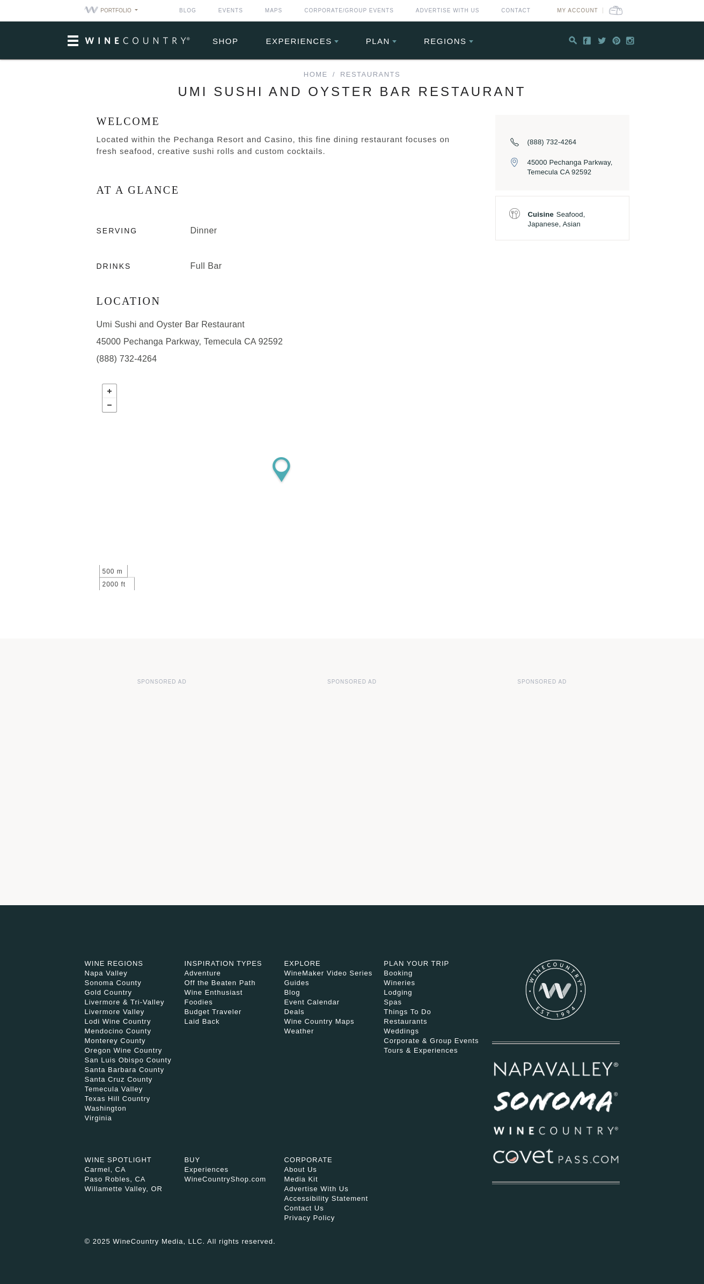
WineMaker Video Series (328, 973)
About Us (300, 1169)
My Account (577, 10)
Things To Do (407, 1012)
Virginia (98, 1118)
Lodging (398, 992)
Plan (378, 41)
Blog (187, 10)
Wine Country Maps (319, 1021)
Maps (273, 10)
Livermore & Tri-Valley (125, 1002)
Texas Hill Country (118, 1099)
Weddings (401, 1031)
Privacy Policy (309, 1218)
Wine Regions (114, 963)
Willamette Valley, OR (124, 1189)
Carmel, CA (105, 1169)
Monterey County (115, 1041)
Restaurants (370, 74)
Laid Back (201, 1021)
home (316, 74)
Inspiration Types (223, 963)
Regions (445, 41)
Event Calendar (312, 1002)
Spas (393, 1002)
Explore (302, 963)
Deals (294, 1012)
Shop (225, 41)
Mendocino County (118, 1031)
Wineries (399, 983)
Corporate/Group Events (349, 10)
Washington (106, 1108)
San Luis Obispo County (128, 1060)
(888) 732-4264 (552, 142)
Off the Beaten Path (219, 983)
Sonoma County (113, 983)
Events (230, 10)
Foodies (198, 1002)
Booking (398, 973)
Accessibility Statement (326, 1198)
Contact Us (304, 1208)
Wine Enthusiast (213, 992)
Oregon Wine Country (124, 1050)
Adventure (202, 973)
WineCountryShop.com (225, 1179)
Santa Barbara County (125, 1070)
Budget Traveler (212, 1012)
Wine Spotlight (118, 1160)
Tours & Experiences (421, 1050)
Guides (296, 983)
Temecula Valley (114, 1089)
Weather (299, 1031)
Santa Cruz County (119, 1079)
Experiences (299, 41)
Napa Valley (106, 973)
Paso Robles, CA (115, 1179)
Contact (516, 10)
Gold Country (109, 992)
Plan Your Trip (416, 963)
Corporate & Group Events (431, 1041)
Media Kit (301, 1179)
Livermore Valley (115, 1012)
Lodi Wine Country (118, 1021)
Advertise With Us (448, 10)
